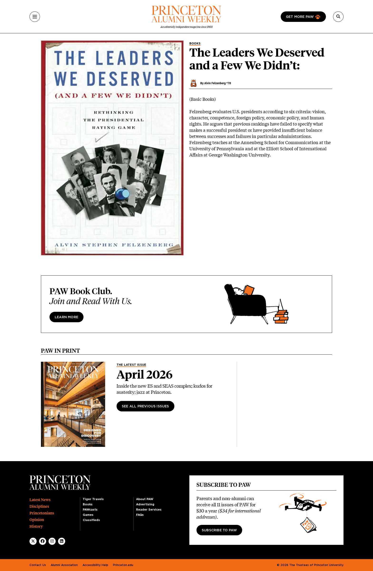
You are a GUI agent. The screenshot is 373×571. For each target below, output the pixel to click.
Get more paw (300, 17)
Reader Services (149, 509)
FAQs (140, 514)
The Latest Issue (131, 364)
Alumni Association (64, 565)
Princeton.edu (123, 565)
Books (195, 43)
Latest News (39, 500)
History (36, 526)
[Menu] (34, 16)
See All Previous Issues (145, 406)
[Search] (338, 16)
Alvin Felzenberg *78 (217, 83)
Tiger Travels (93, 499)
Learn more (66, 317)
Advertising (145, 504)
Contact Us (37, 565)
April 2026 (145, 374)
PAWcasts (90, 509)
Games (88, 514)
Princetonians (41, 513)
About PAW (144, 499)
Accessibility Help (95, 565)
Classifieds (91, 520)
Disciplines (39, 506)
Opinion (36, 519)
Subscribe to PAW (219, 530)
